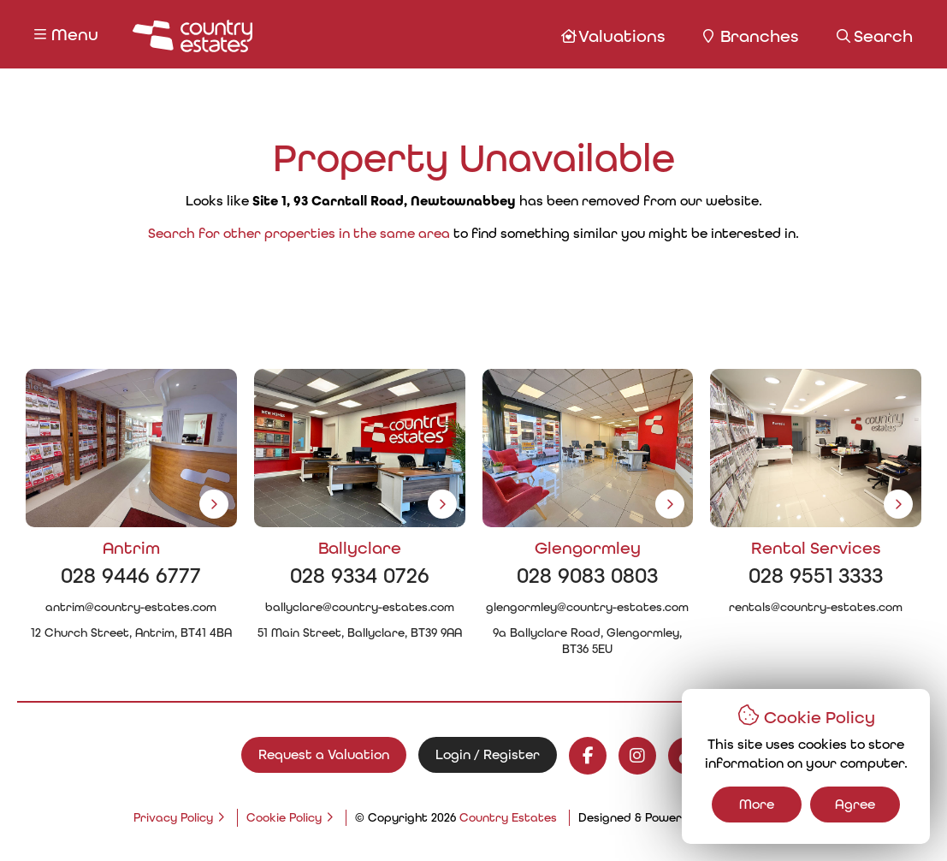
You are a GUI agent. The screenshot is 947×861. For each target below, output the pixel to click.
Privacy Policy (173, 817)
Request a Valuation (323, 754)
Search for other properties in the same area (299, 233)
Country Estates (508, 817)
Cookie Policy (284, 817)
